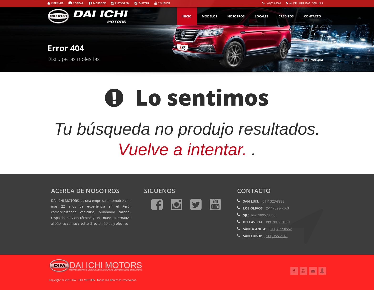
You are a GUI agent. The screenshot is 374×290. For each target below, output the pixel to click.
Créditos (286, 16)
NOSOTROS (235, 16)
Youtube (162, 3)
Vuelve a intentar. (182, 149)
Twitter (142, 3)
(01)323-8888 (271, 3)
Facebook (97, 3)
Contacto (312, 16)
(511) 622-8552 (280, 229)
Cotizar (75, 3)
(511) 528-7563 (277, 208)
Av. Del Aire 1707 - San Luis (304, 3)
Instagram (120, 3)
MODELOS (209, 16)
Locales (261, 16)
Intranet (55, 3)
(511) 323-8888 (272, 201)
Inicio (187, 16)
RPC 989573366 (263, 215)
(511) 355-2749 (276, 236)
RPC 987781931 (278, 222)
